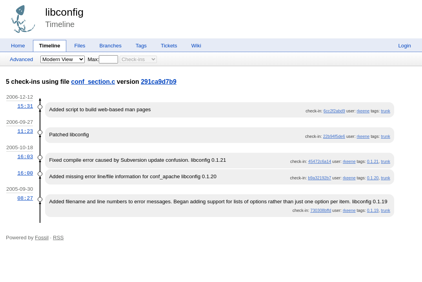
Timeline (49, 46)
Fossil (42, 237)
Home (18, 46)
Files (79, 46)
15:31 (25, 106)
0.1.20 (373, 177)
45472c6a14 (319, 161)
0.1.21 (373, 161)
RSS (58, 237)
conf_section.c (93, 81)
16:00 (25, 173)
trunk (385, 110)
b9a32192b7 (319, 177)
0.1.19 (373, 210)
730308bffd (320, 210)
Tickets (169, 46)
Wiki (196, 46)
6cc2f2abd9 (334, 110)
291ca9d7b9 (158, 81)
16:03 (25, 156)
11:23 (25, 131)
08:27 (25, 198)
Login (404, 46)
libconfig (64, 12)
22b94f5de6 (334, 136)
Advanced (21, 59)
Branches (111, 46)
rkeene (363, 110)
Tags (141, 46)
